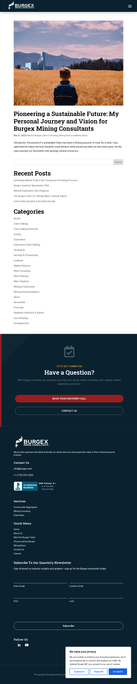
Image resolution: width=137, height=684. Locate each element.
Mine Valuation (21, 281)
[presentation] (36, 611)
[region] (98, 662)
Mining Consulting (22, 511)
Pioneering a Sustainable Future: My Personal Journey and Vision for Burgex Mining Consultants (66, 121)
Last (72, 601)
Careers (17, 553)
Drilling (17, 234)
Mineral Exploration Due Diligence (31, 190)
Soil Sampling (21, 318)
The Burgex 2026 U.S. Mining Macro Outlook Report (40, 196)
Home (16, 529)
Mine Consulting (50, 135)
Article (17, 218)
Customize (79, 671)
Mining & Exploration (24, 286)
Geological (19, 250)
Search (118, 162)
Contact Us (69, 410)
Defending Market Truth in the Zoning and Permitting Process (45, 180)
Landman (18, 260)
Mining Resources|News (70, 135)
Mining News (20, 545)
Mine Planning (21, 276)
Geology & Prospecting (26, 255)
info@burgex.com (23, 468)
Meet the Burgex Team (24, 537)
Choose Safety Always (24, 541)
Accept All (118, 671)
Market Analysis (34, 135)
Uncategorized (21, 323)
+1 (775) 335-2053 (23, 475)
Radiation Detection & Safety (29, 312)
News (85, 135)
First (16, 601)
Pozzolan (19, 307)
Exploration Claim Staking (27, 244)
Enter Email (19, 586)
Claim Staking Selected (26, 229)
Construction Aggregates (25, 507)
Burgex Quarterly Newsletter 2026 (31, 185)
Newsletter (19, 302)
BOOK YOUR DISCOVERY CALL (69, 398)
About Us (18, 533)
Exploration (19, 239)
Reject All (98, 671)
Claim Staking (21, 223)
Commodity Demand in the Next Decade (34, 201)
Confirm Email (76, 586)
